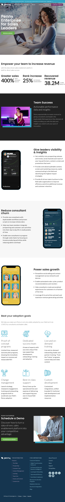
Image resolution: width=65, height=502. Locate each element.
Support (51, 465)
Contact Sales (57, 4)
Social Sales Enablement (37, 477)
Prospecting (16, 465)
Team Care (15, 476)
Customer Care (17, 468)
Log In (41, 4)
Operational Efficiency (36, 474)
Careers (51, 460)
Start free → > (50, 1)
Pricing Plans (52, 468)
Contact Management (18, 471)
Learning (15, 473)
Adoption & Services (35, 484)
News (50, 463)
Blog (31, 489)
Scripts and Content (18, 478)
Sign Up (47, 4)
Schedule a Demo (9, 439)
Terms (24, 496)
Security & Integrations (36, 486)
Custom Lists (16, 481)
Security (29, 496)
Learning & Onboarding (37, 472)
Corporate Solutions (35, 460)
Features (14, 460)
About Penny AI (53, 458)
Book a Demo (8, 33)
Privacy (20, 496)
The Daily (15, 463)
